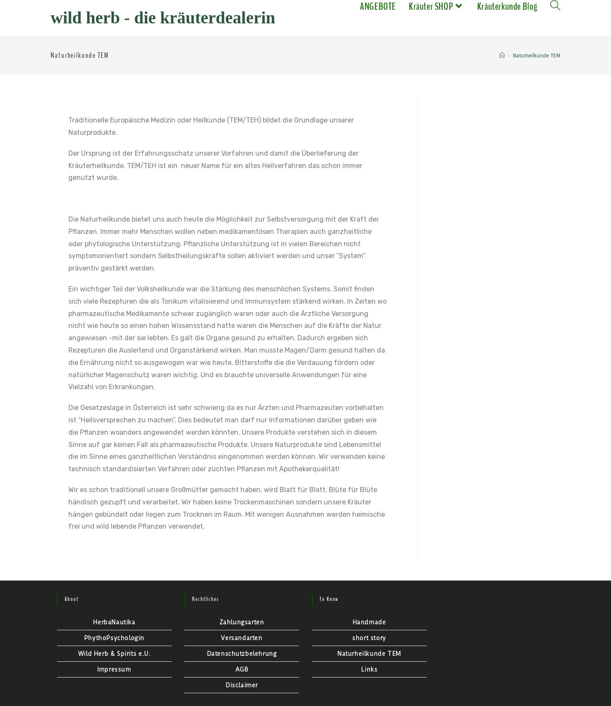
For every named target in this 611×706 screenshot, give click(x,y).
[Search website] (555, 6)
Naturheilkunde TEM (369, 653)
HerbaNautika (114, 622)
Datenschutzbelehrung (242, 653)
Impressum (114, 669)
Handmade (369, 622)
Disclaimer (242, 685)
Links (369, 669)
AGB (242, 669)
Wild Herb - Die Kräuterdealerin (163, 17)
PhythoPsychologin (114, 638)
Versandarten (241, 638)
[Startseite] (502, 55)
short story (369, 638)
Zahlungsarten (242, 622)
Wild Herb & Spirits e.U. (114, 653)
